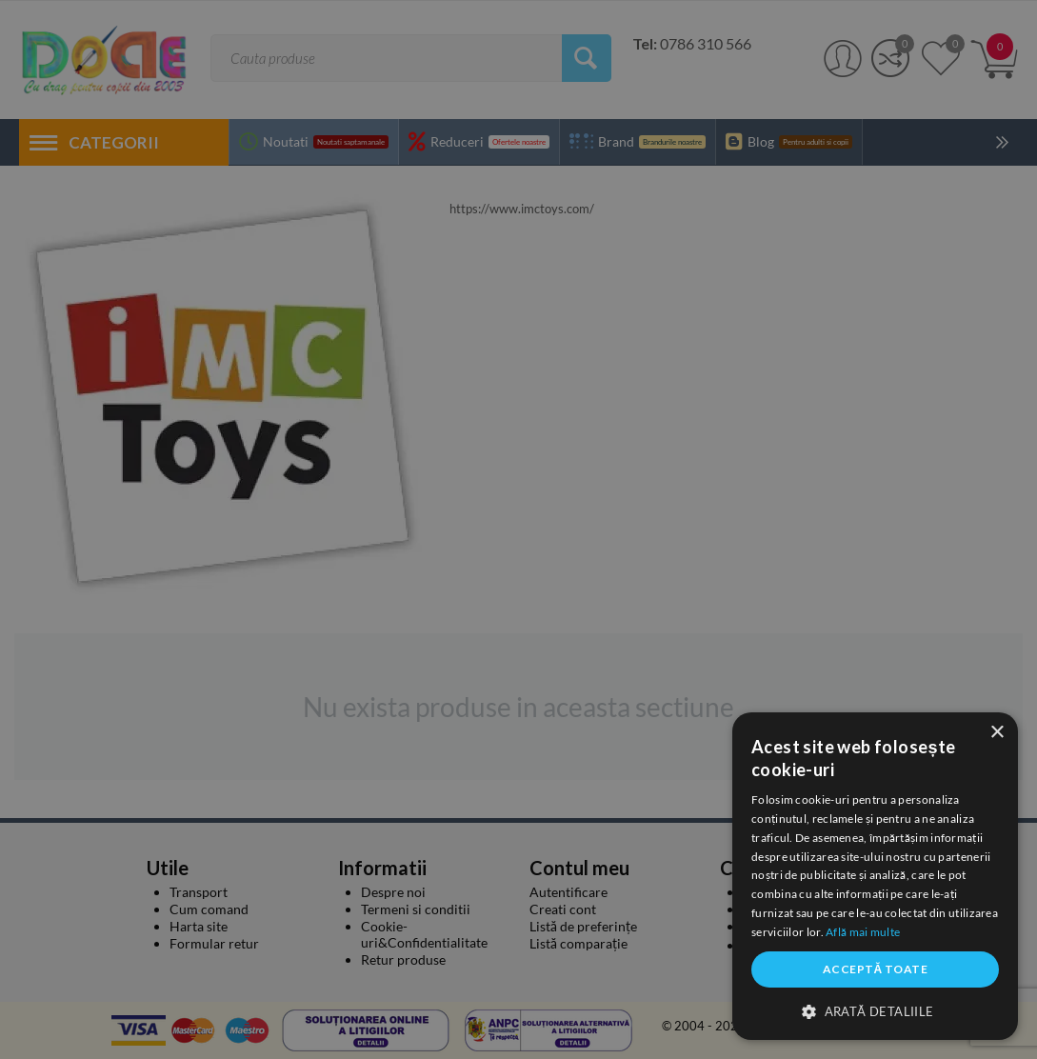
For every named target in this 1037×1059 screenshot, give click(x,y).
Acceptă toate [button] (875, 969)
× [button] (996, 733)
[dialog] (875, 876)
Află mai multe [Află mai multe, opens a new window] (863, 932)
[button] (875, 1010)
